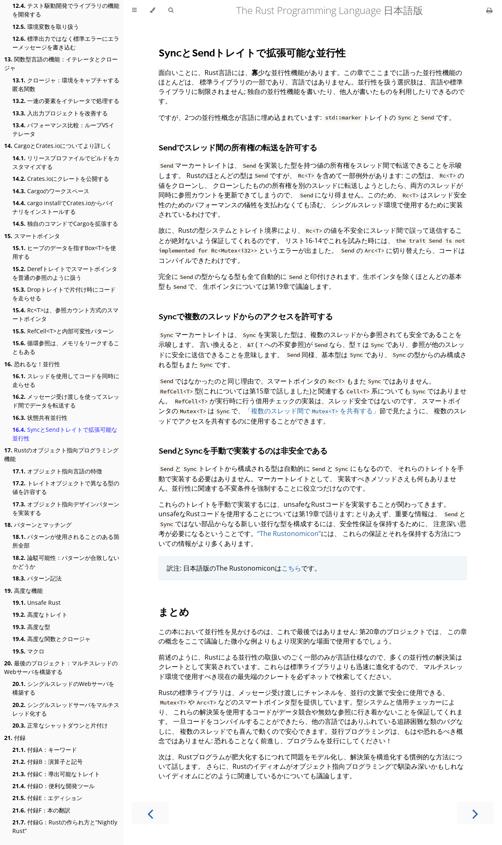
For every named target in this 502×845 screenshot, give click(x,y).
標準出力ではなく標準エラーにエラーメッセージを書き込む (65, 43)
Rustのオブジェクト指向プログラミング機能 (61, 454)
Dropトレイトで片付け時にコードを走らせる (64, 294)
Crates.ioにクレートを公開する (60, 179)
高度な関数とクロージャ (51, 639)
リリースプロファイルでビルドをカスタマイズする (65, 162)
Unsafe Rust (36, 602)
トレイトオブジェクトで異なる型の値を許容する (65, 487)
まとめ (173, 611)
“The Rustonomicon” (289, 533)
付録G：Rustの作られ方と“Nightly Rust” (64, 826)
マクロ (28, 651)
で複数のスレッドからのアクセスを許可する (245, 316)
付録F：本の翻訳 (41, 810)
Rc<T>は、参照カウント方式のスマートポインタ (65, 314)
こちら (291, 568)
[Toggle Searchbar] (171, 10)
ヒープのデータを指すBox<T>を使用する (64, 252)
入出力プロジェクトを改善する (60, 113)
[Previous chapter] (150, 813)
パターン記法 (37, 578)
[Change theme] (152, 10)
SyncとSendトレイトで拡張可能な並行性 (64, 434)
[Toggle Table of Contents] (134, 10)
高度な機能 (23, 591)
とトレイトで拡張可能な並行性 (252, 52)
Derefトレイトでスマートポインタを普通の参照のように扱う (64, 273)
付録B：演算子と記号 (47, 761)
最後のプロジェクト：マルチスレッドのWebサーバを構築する (61, 667)
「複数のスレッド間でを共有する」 (311, 410)
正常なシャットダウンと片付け (60, 725)
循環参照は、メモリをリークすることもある (65, 347)
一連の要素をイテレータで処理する (65, 101)
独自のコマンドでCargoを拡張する (65, 223)
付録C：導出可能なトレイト (56, 774)
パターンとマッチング (38, 525)
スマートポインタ (32, 236)
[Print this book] (489, 10)
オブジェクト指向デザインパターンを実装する (65, 508)
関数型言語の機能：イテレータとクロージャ (61, 63)
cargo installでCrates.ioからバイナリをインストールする (63, 207)
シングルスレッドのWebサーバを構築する (63, 688)
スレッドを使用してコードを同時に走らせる (65, 380)
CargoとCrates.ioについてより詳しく (58, 146)
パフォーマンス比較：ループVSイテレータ (63, 129)
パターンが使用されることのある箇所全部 (65, 541)
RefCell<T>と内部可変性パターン (63, 331)
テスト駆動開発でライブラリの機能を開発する (65, 10)
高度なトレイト (39, 614)
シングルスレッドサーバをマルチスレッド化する (65, 709)
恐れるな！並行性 (32, 364)
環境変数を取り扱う (45, 26)
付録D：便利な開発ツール (53, 786)
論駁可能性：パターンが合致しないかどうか (65, 562)
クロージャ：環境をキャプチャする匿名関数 (65, 84)
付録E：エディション (47, 798)
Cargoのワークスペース (50, 191)
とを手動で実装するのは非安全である (243, 450)
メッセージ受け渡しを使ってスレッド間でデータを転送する (65, 401)
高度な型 (31, 627)
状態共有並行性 (39, 417)
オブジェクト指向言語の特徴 (57, 471)
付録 (15, 738)
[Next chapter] (475, 813)
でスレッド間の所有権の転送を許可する (237, 147)
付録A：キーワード (44, 750)
